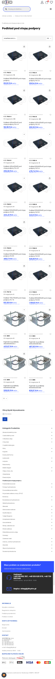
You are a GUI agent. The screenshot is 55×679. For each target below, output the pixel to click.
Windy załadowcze (9, 526)
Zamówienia (6, 631)
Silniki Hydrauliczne (8, 503)
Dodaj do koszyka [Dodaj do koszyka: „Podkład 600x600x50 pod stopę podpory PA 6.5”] (24, 222)
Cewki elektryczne (8, 436)
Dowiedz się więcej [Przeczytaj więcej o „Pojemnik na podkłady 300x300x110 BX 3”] (24, 310)
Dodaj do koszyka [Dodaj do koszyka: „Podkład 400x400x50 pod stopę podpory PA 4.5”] (49, 90)
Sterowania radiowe (9, 510)
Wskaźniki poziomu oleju (10, 532)
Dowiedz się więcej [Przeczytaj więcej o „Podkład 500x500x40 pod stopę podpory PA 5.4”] (49, 134)
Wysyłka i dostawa (8, 607)
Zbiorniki (5, 545)
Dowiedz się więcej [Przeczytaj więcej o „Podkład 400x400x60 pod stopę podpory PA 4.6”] (24, 134)
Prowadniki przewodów (10, 490)
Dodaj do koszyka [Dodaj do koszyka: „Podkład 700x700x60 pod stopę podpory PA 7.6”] (24, 266)
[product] (14, 55)
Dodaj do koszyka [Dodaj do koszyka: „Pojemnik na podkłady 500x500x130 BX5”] (24, 354)
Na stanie (8, 414)
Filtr (5, 419)
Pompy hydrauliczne (9, 487)
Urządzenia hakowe (9, 519)
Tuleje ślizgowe (7, 516)
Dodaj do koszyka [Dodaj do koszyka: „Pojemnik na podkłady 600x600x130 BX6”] (49, 354)
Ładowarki (6, 458)
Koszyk (4, 628)
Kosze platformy (8, 455)
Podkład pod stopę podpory (10, 70)
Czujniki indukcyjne (8, 445)
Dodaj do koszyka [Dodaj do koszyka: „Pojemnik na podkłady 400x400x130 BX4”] (49, 310)
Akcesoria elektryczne (9, 432)
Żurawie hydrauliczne (9, 551)
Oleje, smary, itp (8, 471)
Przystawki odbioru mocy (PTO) (13, 493)
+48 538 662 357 (21, 576)
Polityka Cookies (7, 617)
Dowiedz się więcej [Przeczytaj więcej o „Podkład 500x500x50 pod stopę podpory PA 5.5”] (24, 178)
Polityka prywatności (9, 613)
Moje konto (5, 625)
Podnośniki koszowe (9, 484)
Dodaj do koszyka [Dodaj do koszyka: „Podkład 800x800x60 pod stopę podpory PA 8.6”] (49, 266)
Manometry (6, 464)
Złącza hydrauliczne (9, 548)
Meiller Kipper (7, 468)
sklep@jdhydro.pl (28, 588)
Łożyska (5, 461)
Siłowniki (5, 506)
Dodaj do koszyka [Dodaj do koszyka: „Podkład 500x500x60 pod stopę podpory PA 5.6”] (49, 178)
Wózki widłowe (7, 529)
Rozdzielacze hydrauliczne (11, 500)
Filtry (4, 448)
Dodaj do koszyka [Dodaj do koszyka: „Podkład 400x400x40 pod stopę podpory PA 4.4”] (24, 90)
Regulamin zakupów (9, 610)
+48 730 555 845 (9, 645)
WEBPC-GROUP (34, 673)
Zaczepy (5, 535)
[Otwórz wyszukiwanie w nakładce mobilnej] (17, 9)
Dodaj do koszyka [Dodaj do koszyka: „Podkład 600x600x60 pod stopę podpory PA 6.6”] (49, 222)
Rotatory (5, 497)
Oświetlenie (6, 474)
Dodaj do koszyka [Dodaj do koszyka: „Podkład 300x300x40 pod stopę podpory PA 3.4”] (49, 46)
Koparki (5, 452)
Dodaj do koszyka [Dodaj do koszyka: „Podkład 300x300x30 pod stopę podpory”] (24, 46)
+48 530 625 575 (36, 576)
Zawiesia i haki (7, 538)
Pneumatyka (7, 477)
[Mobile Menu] (51, 9)
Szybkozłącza (7, 513)
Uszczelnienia (7, 522)
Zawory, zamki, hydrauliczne (11, 542)
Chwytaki (6, 442)
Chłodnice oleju (7, 439)
